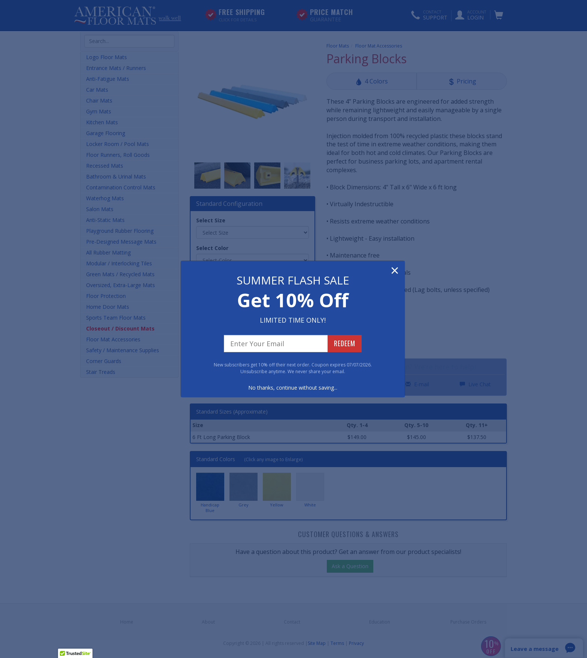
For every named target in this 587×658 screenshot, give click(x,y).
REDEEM (344, 343)
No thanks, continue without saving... (292, 387)
